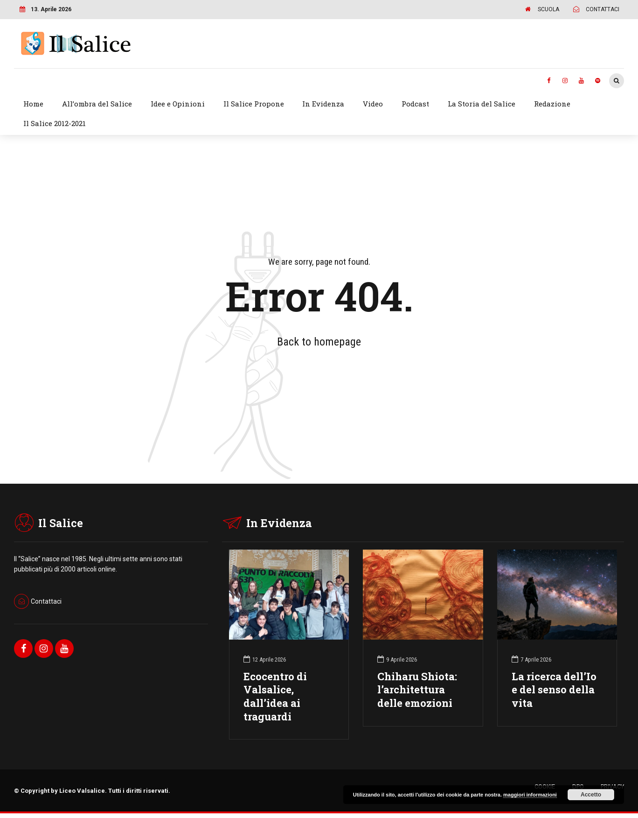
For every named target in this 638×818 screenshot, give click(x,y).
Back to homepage (319, 341)
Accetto (591, 794)
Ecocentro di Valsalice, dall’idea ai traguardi (275, 697)
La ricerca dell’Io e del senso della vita (554, 690)
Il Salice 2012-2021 (54, 123)
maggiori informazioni (530, 794)
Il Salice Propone (253, 103)
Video (373, 103)
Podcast (415, 103)
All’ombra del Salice (97, 103)
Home (33, 103)
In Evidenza (323, 103)
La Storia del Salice (481, 103)
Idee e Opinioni (178, 103)
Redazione (552, 103)
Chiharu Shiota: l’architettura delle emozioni (417, 690)
